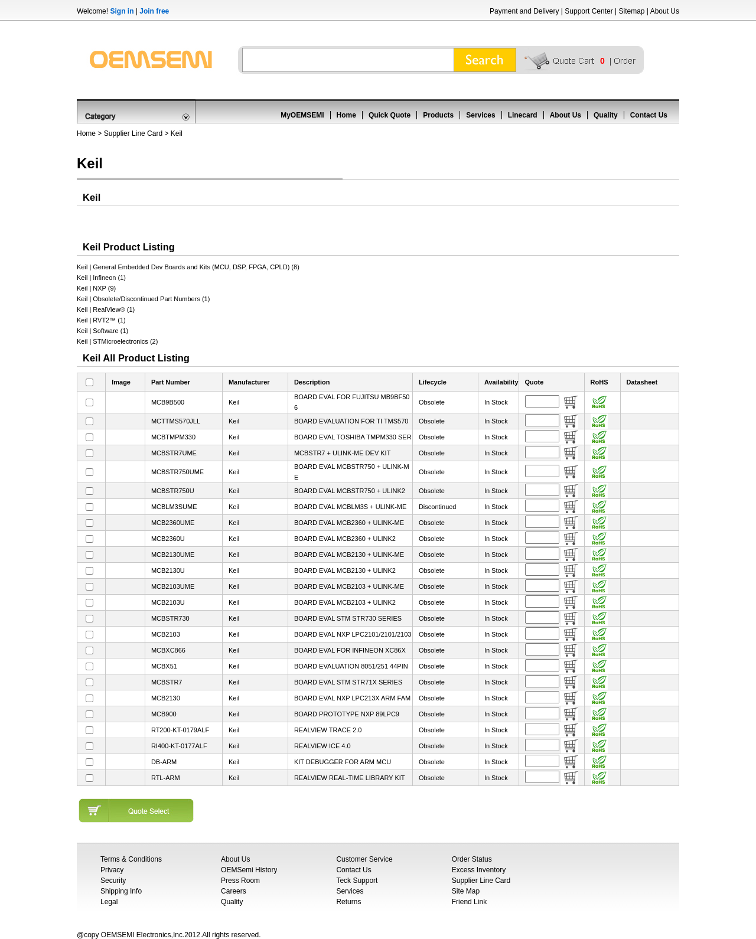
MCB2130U (168, 570)
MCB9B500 (167, 402)
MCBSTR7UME (174, 453)
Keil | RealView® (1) (106, 309)
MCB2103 (165, 634)
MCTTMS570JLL (175, 421)
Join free (154, 11)
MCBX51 (164, 666)
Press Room (240, 880)
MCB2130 (165, 698)
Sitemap (631, 11)
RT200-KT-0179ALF (180, 729)
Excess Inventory (479, 870)
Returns (348, 902)
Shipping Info (121, 891)
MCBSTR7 (167, 682)
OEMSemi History (249, 870)
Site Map (466, 891)
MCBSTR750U (172, 490)
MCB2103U (168, 602)
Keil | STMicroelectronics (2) (117, 341)
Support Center (588, 11)
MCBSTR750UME (177, 471)
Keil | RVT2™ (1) (101, 320)
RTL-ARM (165, 777)
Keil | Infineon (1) (101, 277)
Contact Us (648, 115)
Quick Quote (389, 115)
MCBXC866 (168, 650)
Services (480, 115)
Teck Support (356, 880)
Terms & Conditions (131, 859)
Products (438, 115)
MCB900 (164, 714)
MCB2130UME (172, 554)
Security (113, 880)
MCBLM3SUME (174, 506)
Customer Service (364, 859)
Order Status (472, 859)
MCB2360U (168, 538)
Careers (233, 891)
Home (346, 115)
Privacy (111, 870)
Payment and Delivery (524, 11)
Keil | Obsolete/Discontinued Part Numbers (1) (143, 298)
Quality (606, 115)
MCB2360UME (172, 522)
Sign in (121, 11)
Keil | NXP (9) (96, 288)
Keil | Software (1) (102, 330)
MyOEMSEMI (302, 115)
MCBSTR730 (170, 618)
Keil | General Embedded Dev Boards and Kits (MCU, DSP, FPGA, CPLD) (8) (188, 266)
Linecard (522, 115)
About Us (664, 11)
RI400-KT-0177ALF (179, 745)
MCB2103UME (172, 586)
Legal (109, 902)
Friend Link (469, 902)
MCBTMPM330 (173, 437)
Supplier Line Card (133, 133)
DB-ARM (164, 761)
